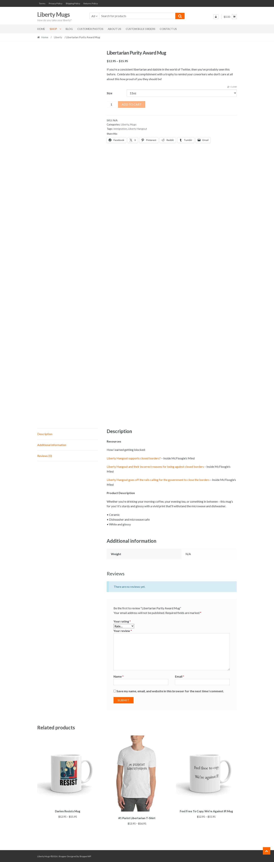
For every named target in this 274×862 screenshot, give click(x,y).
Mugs (133, 124)
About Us (114, 28)
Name (119, 676)
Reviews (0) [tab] (44, 456)
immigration (120, 128)
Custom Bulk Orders (140, 28)
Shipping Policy (73, 3)
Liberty (58, 37)
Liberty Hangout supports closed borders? (134, 458)
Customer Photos (90, 28)
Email (179, 676)
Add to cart (132, 104)
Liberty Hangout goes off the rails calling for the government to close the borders (158, 479)
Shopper (62, 855)
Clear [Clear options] (233, 87)
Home (41, 28)
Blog (69, 28)
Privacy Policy (55, 3)
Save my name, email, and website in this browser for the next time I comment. (170, 691)
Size (109, 93)
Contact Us (168, 28)
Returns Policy (90, 3)
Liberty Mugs (53, 14)
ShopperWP (85, 855)
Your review (123, 630)
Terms (42, 3)
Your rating (122, 621)
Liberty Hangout (137, 128)
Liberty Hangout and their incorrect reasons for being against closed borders (155, 466)
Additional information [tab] (51, 445)
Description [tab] (44, 434)
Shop (53, 28)
